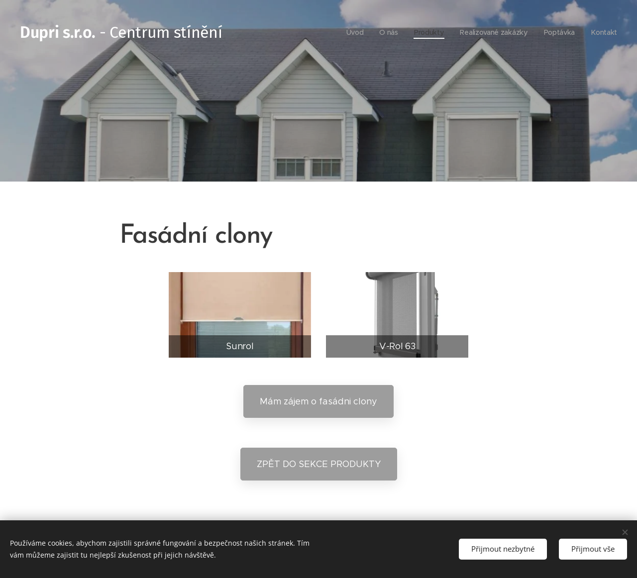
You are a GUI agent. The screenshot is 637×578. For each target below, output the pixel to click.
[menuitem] (354, 32)
